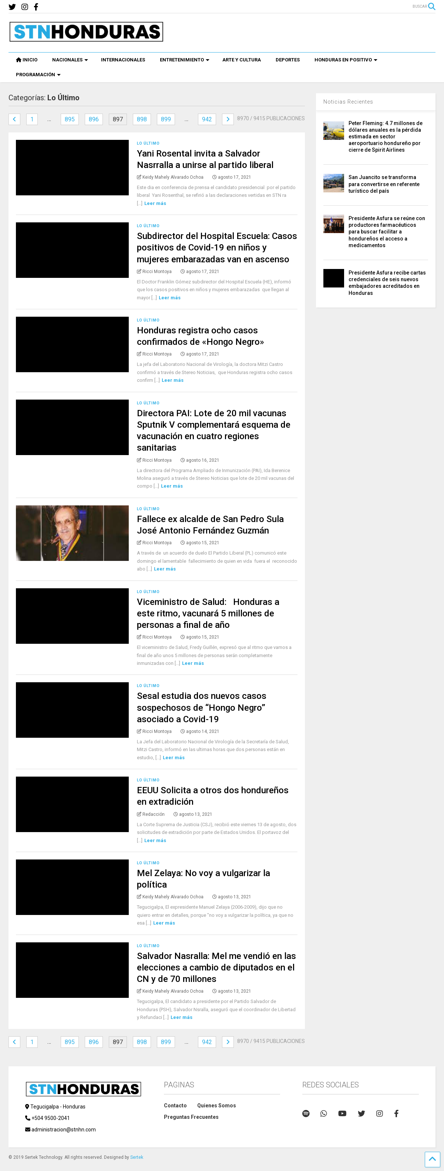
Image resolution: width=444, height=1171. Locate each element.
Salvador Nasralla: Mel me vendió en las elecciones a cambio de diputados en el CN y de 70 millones (216, 967)
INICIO (26, 60)
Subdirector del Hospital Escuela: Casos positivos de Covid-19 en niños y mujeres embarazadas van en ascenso (217, 247)
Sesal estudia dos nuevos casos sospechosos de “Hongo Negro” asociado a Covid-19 (201, 707)
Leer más (155, 203)
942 (207, 119)
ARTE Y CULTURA (241, 60)
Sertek (136, 1157)
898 (142, 119)
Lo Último (148, 143)
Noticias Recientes (348, 102)
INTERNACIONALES (123, 60)
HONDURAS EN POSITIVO (345, 60)
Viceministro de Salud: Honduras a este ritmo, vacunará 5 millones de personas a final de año (208, 613)
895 (70, 119)
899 (166, 119)
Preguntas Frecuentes (191, 1117)
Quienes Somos (216, 1105)
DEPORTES (288, 60)
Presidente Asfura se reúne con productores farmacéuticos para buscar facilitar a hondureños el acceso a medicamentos (387, 231)
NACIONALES (70, 60)
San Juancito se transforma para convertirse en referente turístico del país (384, 184)
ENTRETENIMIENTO (184, 60)
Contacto (175, 1105)
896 (94, 119)
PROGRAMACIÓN (38, 74)
